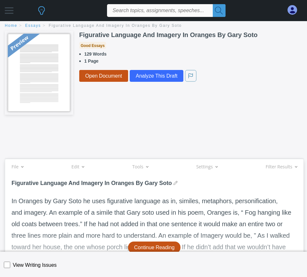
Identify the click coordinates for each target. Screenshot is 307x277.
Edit (78, 167)
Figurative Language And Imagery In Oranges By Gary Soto (115, 25)
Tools (140, 167)
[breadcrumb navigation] (153, 26)
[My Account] (295, 10)
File (17, 167)
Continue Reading (154, 247)
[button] (9, 9)
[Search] (219, 10)
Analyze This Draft (156, 76)
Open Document (103, 76)
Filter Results (281, 167)
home (11, 25)
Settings (207, 167)
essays (33, 25)
